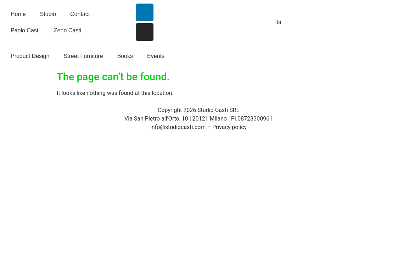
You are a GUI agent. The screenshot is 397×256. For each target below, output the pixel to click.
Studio (48, 14)
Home (18, 14)
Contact (80, 14)
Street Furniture (83, 56)
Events (155, 56)
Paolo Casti (25, 30)
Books (125, 56)
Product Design (30, 56)
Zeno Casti (67, 30)
